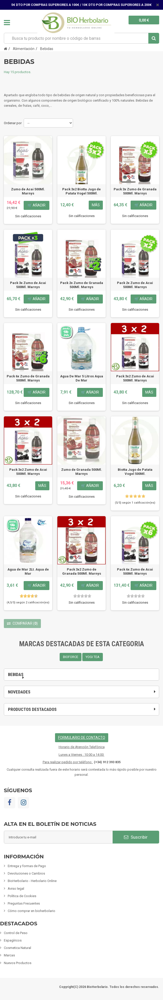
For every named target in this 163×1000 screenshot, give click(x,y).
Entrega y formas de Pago (27, 866)
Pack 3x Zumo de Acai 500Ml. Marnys (28, 285)
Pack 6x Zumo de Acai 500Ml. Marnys (135, 571)
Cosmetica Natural (17, 948)
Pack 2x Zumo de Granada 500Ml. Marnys (81, 285)
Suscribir (136, 837)
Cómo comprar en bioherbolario (31, 911)
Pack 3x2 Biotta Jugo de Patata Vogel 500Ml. (81, 191)
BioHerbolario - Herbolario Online (32, 881)
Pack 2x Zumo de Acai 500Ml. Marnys (135, 285)
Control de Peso (16, 933)
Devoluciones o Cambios (26, 873)
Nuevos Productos (17, 963)
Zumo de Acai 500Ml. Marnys (28, 191)
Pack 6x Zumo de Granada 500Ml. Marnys (28, 378)
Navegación (7, 22)
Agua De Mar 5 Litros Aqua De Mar (81, 378)
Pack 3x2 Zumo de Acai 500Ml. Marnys (135, 378)
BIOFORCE (70, 657)
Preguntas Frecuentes (24, 903)
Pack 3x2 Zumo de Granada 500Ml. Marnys (81, 571)
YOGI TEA (92, 657)
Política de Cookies (22, 896)
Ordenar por (13, 123)
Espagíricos (13, 940)
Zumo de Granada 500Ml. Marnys (81, 472)
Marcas (9, 955)
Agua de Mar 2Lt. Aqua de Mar (28, 571)
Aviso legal (16, 888)
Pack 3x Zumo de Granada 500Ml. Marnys (135, 191)
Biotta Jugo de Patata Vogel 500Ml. (135, 472)
